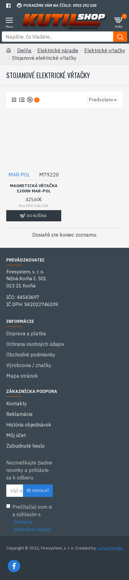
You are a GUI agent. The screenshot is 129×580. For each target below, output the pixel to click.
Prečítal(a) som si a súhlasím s (29, 518)
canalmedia (110, 548)
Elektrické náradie (57, 50)
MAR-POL (19, 175)
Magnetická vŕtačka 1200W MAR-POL (34, 188)
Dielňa (24, 50)
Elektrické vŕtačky (104, 50)
